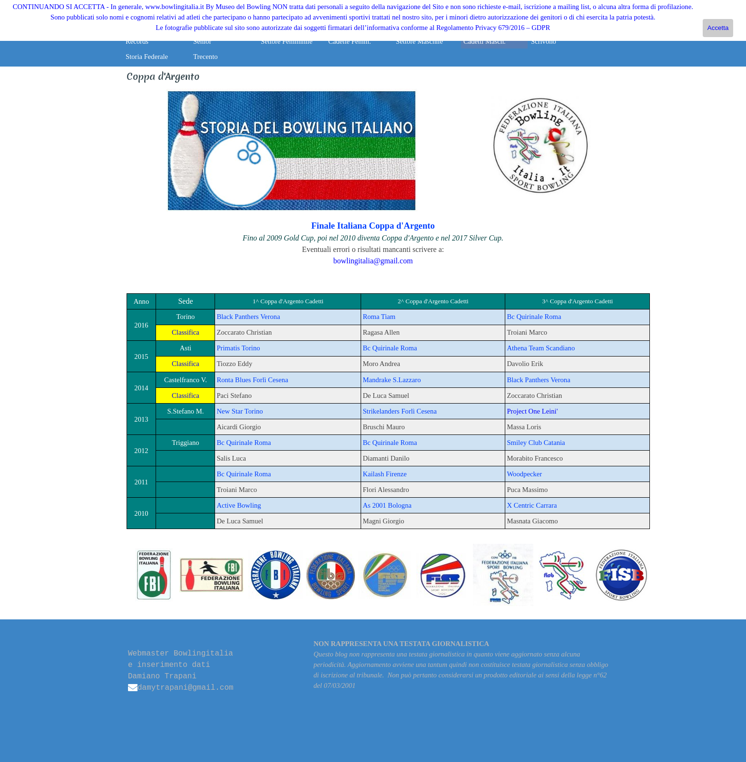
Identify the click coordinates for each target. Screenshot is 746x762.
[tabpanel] (292, 151)
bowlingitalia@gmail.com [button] (372, 261)
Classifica (185, 332)
